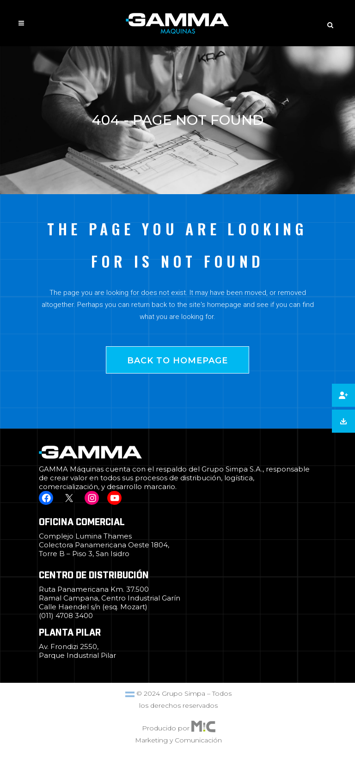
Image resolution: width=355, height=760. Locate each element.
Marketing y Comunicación (178, 740)
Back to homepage (177, 360)
